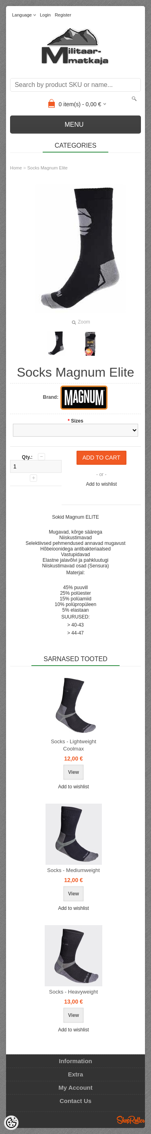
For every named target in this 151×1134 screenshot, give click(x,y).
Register (63, 14)
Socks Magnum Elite (47, 167)
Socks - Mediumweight (73, 870)
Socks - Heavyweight (73, 992)
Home (16, 167)
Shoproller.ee (131, 1120)
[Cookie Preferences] (11, 1122)
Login (45, 14)
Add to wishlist (101, 484)
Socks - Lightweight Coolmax (73, 745)
